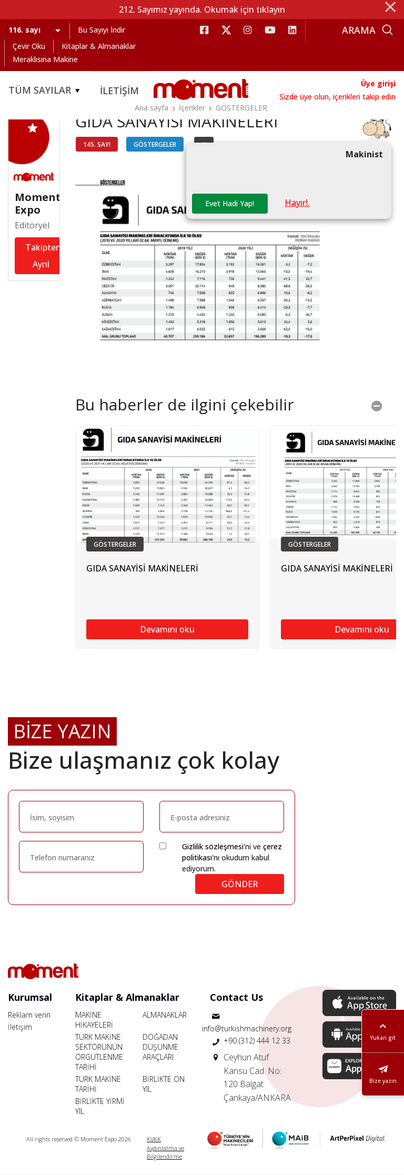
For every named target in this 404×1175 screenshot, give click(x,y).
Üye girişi (378, 83)
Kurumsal (30, 997)
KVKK (154, 1139)
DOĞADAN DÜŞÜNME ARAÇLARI (160, 1047)
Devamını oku (167, 629)
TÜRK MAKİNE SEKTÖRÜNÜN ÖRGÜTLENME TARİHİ (99, 1052)
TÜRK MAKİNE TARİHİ (98, 1084)
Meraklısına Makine (45, 59)
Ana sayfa (151, 108)
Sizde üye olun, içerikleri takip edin (337, 97)
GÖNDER (239, 884)
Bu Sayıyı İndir (101, 30)
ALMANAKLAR (165, 1015)
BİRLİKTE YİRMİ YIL (100, 1106)
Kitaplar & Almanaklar (99, 46)
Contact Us (236, 997)
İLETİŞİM (119, 90)
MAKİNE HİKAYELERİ (94, 1020)
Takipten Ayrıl (43, 256)
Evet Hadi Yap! (229, 203)
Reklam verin (29, 1015)
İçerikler (192, 108)
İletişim (20, 1027)
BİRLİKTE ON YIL (164, 1084)
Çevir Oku (29, 46)
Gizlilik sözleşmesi (213, 846)
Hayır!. (297, 202)
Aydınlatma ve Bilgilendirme (165, 1152)
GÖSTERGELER (241, 108)
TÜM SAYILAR (45, 90)
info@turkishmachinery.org (246, 1028)
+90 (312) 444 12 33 (257, 1041)
